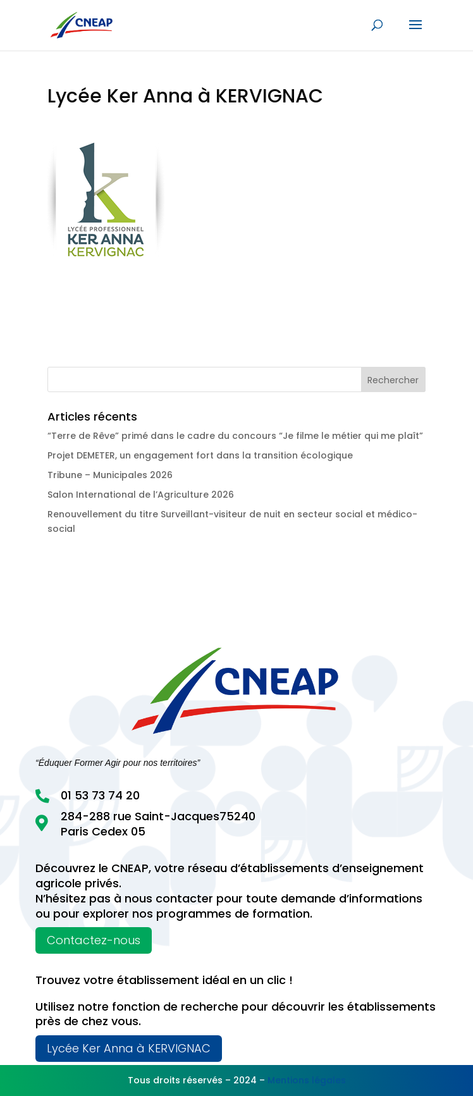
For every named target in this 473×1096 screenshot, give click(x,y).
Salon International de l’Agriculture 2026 (140, 494)
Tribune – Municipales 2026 (110, 475)
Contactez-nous (93, 940)
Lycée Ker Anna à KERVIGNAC (129, 1048)
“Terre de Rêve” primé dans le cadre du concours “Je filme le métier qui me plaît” (235, 435)
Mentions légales (306, 1080)
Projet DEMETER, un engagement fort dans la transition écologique (200, 455)
